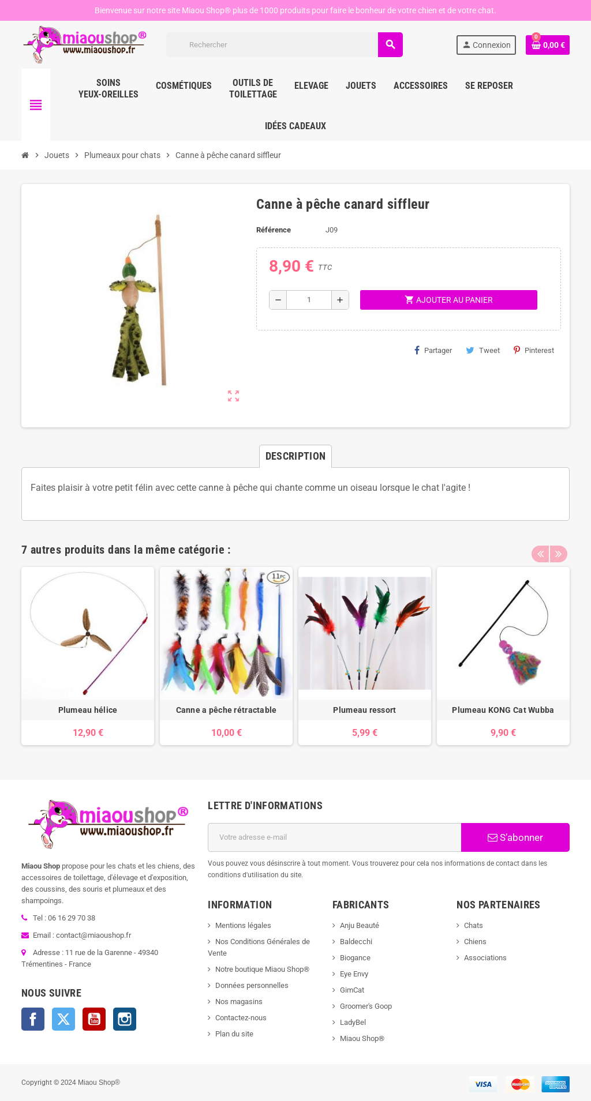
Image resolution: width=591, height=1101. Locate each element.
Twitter (63, 1019)
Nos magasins (239, 1001)
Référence (273, 230)
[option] (87, 656)
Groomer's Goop (366, 1006)
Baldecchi (356, 941)
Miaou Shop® (362, 1038)
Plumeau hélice (88, 710)
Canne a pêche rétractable (226, 710)
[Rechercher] (284, 44)
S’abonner (515, 837)
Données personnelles (252, 985)
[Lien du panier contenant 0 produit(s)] (548, 45)
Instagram (124, 1019)
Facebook (32, 1019)
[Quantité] (309, 300)
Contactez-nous (241, 1017)
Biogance (355, 957)
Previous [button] (540, 546)
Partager (433, 350)
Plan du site (234, 1033)
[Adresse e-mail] (334, 837)
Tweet (483, 350)
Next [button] (558, 546)
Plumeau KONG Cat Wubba (503, 710)
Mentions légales (243, 925)
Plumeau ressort (364, 710)
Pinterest (534, 350)
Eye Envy (354, 974)
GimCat (352, 990)
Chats (473, 925)
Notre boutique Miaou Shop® (262, 969)
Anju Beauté (359, 925)
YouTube (94, 1019)
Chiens (475, 941)
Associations (485, 957)
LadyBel (353, 1022)
